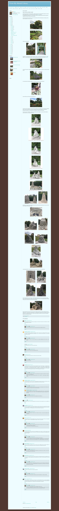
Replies (26, 371)
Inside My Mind (43, 7)
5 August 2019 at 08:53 (32, 372)
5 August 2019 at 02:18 (32, 380)
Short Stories (26, 8)
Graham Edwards (27, 455)
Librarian (27, 326)
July (11, 36)
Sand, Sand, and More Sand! (14, 35)
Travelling (38, 8)
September (12, 29)
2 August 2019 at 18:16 (29, 320)
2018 (11, 44)
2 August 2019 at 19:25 (32, 326)
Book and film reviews (12, 7)
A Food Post (12, 31)
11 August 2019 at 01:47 (32, 468)
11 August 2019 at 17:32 (32, 473)
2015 (11, 47)
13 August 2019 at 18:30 (32, 485)
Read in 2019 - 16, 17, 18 (13, 32)
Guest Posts (37, 7)
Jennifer (25, 320)
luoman (30, 507)
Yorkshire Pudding (27, 443)
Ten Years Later (12, 34)
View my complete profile (15, 14)
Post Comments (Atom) (28, 503)
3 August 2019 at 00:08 (29, 344)
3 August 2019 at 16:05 (27, 354)
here (38, 14)
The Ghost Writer (15, 68)
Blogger (35, 507)
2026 (11, 17)
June (11, 37)
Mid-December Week (15, 57)
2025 (11, 18)
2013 (11, 49)
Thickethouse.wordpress (27, 331)
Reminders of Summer (13, 33)
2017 (11, 45)
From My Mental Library (19, 3)
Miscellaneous (16, 8)
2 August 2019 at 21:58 (32, 331)
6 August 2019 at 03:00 (28, 430)
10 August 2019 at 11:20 (31, 443)
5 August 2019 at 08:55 (30, 400)
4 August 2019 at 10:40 (32, 359)
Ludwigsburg (10, 8)
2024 (11, 19)
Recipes (22, 8)
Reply (25, 323)
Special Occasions (32, 8)
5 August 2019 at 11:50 (30, 405)
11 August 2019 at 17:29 (32, 449)
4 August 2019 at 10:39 (32, 349)
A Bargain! (14, 72)
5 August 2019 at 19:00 (32, 423)
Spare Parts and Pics (27, 468)
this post (47, 57)
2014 (11, 48)
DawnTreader (26, 405)
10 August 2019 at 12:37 (31, 455)
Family (23, 7)
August (12, 30)
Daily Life (18, 7)
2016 (11, 46)
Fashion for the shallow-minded (30, 7)
